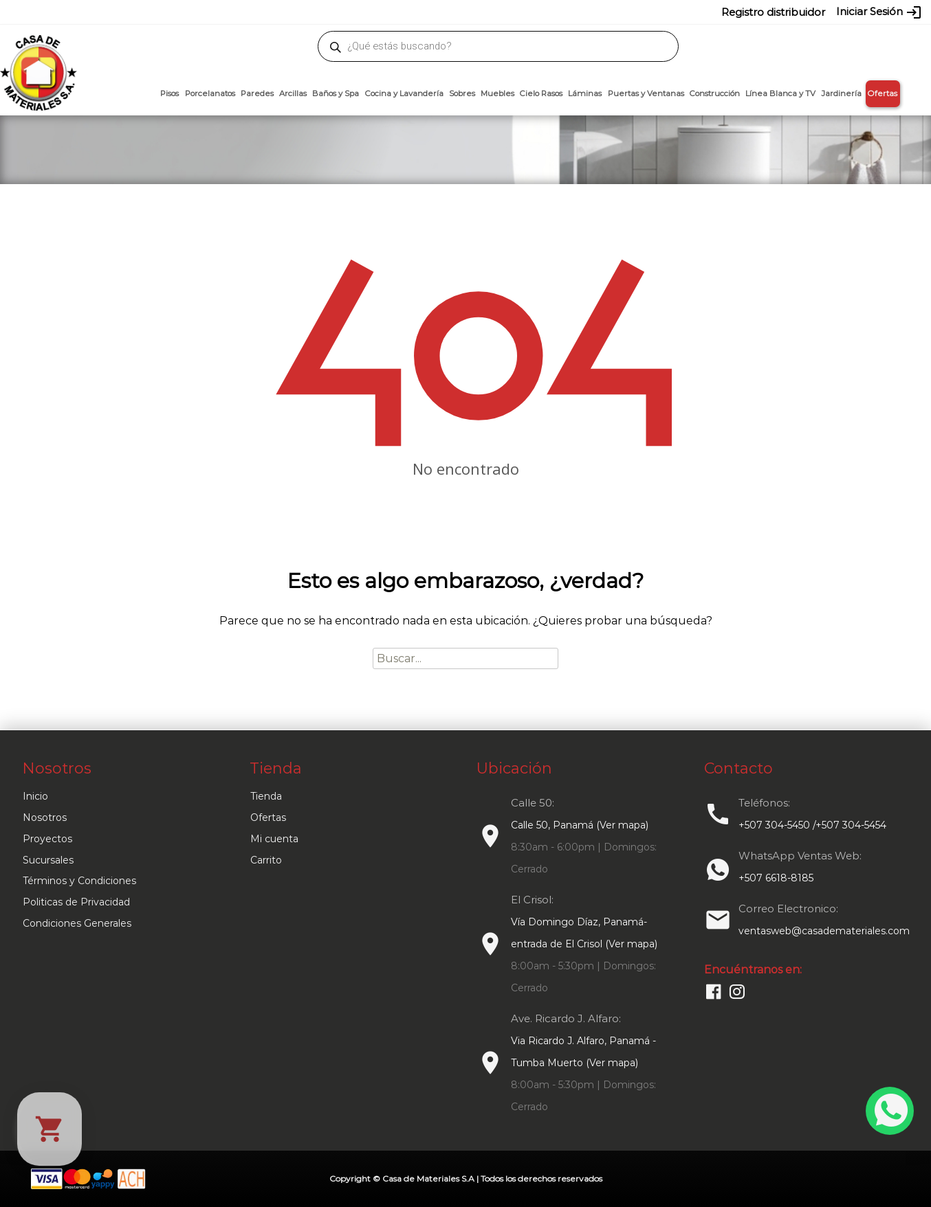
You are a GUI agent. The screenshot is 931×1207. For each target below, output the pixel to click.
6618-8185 (543, 11)
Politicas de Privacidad (76, 902)
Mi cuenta (274, 839)
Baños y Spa (335, 93)
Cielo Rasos (541, 93)
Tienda (266, 796)
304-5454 (494, 11)
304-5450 (446, 11)
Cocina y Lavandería (404, 93)
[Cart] (49, 1129)
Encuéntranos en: (753, 969)
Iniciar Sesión (879, 12)
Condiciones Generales (77, 923)
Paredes (257, 93)
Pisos (169, 93)
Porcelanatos (210, 93)
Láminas (585, 93)
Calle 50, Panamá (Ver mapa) (579, 825)
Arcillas (293, 93)
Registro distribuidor (773, 12)
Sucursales (48, 860)
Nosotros (45, 817)
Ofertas (882, 93)
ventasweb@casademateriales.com (157, 11)
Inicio (35, 796)
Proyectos (47, 839)
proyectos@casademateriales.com (321, 11)
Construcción (715, 93)
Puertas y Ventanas (646, 93)
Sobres (462, 93)
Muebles (497, 93)
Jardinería (841, 93)
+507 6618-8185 (775, 878)
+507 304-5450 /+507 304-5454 (812, 825)
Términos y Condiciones (79, 881)
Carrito (266, 860)
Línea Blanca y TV (780, 93)
